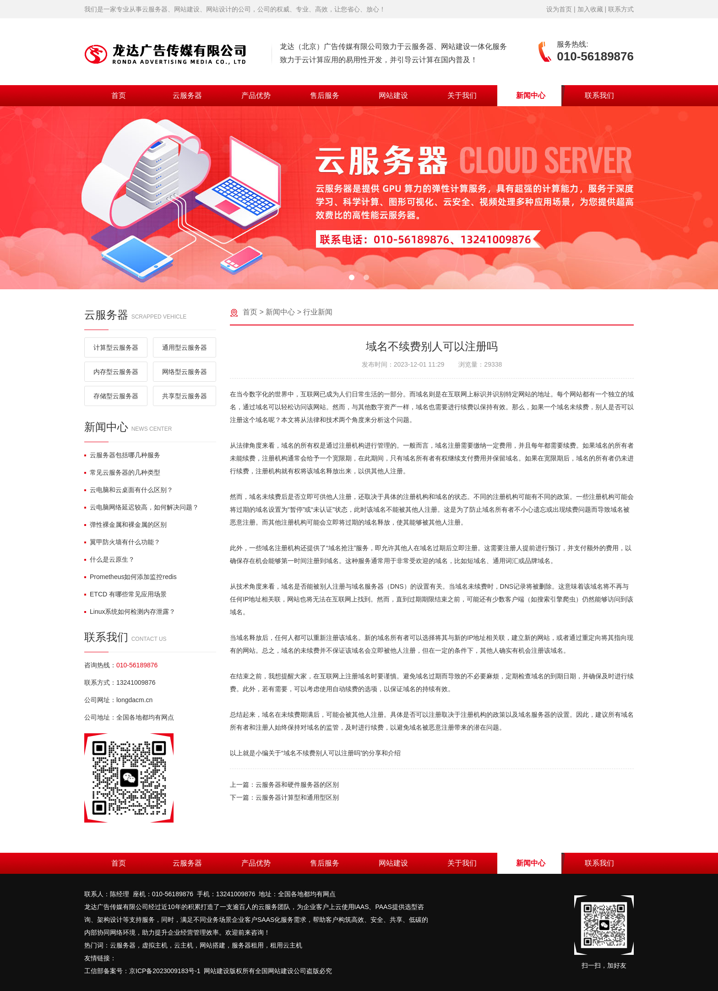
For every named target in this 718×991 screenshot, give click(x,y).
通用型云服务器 (184, 347)
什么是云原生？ (109, 559)
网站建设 (393, 95)
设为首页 (559, 9)
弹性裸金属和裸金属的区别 (125, 524)
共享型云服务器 (184, 396)
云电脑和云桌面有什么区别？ (128, 489)
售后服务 (324, 95)
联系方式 (621, 9)
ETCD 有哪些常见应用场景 (125, 594)
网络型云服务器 (184, 371)
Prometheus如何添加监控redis (130, 576)
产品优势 (256, 95)
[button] (351, 277)
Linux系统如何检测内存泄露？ (129, 611)
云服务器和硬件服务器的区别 (297, 784)
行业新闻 (317, 312)
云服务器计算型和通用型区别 (297, 797)
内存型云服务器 (115, 371)
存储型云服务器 (115, 396)
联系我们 (599, 95)
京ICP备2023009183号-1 (165, 971)
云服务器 (187, 95)
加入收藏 (590, 9)
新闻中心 (530, 95)
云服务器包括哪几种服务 (122, 455)
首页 (118, 95)
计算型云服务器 (115, 347)
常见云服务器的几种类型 (122, 472)
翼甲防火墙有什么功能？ (122, 542)
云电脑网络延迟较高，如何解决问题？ (141, 507)
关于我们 (462, 95)
